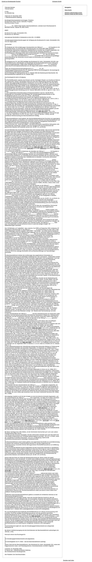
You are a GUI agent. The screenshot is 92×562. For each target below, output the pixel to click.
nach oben (71, 560)
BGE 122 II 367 (48, 469)
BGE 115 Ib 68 (36, 516)
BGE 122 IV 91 (42, 407)
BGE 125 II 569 (37, 328)
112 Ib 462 (8, 470)
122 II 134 (52, 147)
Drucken (18, 1)
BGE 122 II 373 (42, 111)
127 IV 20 (45, 420)
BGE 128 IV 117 (29, 420)
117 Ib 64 (56, 148)
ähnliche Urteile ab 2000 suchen (73, 14)
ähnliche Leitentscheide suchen (73, 12)
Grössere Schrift (56, 1)
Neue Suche (68, 10)
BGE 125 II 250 (38, 147)
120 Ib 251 (30, 148)
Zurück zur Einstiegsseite (9, 1)
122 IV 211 (17, 422)
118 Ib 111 (43, 148)
